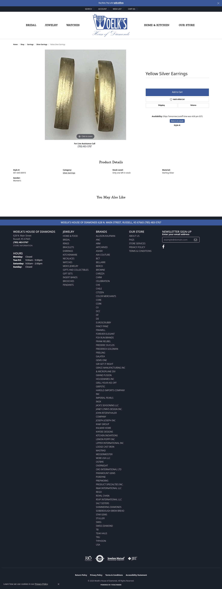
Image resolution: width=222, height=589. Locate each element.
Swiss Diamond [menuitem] (104, 525)
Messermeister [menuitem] (104, 454)
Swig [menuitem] (98, 522)
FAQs (131, 239)
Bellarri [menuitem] (100, 262)
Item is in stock (177, 121)
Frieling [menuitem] (100, 352)
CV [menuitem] (97, 307)
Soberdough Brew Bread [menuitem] (110, 510)
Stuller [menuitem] (100, 518)
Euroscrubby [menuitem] (103, 322)
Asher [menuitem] (99, 251)
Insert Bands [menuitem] (70, 277)
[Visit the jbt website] (132, 558)
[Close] (218, 3)
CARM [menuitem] (99, 277)
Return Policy (81, 575)
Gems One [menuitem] (101, 360)
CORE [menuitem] (98, 299)
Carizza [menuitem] (100, 273)
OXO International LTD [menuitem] (108, 469)
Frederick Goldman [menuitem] (107, 348)
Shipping (161, 105)
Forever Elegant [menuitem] (105, 333)
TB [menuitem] (97, 529)
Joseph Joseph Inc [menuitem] (106, 420)
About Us (134, 235)
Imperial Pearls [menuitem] (104, 397)
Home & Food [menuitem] (70, 235)
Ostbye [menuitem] (100, 461)
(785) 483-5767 (85, 146)
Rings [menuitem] (66, 243)
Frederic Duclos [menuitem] (105, 345)
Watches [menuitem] (67, 262)
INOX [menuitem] (98, 401)
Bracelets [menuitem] (68, 247)
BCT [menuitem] (98, 258)
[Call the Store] (20, 242)
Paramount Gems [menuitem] (105, 473)
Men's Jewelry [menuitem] (70, 266)
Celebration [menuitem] (103, 281)
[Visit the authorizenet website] (99, 558)
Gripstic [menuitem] (100, 386)
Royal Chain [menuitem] (102, 495)
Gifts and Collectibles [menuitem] (75, 269)
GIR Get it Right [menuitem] (104, 363)
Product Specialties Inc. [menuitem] (109, 484)
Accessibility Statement (136, 575)
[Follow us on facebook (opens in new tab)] (163, 246)
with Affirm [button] (119, 3)
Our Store (187, 25)
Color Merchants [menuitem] (106, 296)
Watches (73, 25)
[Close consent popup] (58, 584)
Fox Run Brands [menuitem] (105, 337)
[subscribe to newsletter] (195, 239)
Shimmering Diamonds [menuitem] (108, 507)
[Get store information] (23, 245)
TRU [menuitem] (98, 537)
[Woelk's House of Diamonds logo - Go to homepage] (111, 25)
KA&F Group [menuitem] (102, 424)
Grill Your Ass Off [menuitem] (106, 382)
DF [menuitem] (97, 315)
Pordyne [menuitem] (101, 476)
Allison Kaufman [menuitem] (105, 235)
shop (22, 44)
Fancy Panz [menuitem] (102, 326)
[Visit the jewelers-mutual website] (116, 558)
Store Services (137, 243)
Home (15, 44)
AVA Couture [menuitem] (103, 254)
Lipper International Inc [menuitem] (110, 443)
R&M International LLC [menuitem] (109, 488)
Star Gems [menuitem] (101, 514)
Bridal (31, 25)
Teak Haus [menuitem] (101, 533)
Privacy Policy (137, 247)
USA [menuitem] (98, 544)
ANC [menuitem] (98, 239)
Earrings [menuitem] (68, 251)
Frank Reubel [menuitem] (103, 341)
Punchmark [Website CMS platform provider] (116, 585)
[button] (89, 9)
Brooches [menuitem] (68, 281)
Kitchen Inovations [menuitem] (107, 435)
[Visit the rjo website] (88, 558)
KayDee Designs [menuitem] (104, 431)
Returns (193, 105)
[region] (85, 95)
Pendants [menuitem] (68, 284)
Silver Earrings (41, 44)
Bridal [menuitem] (66, 239)
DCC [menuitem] (98, 311)
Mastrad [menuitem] (101, 450)
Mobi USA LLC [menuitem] (103, 458)
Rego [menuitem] (99, 492)
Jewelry (51, 25)
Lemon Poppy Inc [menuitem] (105, 439)
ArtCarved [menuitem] (102, 247)
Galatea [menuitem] (100, 356)
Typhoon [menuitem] (101, 540)
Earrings (30, 44)
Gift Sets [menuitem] (68, 273)
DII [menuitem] (97, 318)
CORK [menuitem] (99, 303)
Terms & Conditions (140, 251)
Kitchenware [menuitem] (70, 254)
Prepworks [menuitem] (102, 480)
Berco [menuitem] (99, 266)
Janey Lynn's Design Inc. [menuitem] (109, 409)
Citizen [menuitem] (100, 292)
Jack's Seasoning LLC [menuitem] (107, 405)
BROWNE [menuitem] (100, 269)
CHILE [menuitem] (99, 288)
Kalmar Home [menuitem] (103, 428)
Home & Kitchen (156, 25)
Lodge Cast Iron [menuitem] (105, 446)
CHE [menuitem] (98, 284)
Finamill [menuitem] (101, 330)
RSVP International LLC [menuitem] (109, 499)
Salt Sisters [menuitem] (102, 503)
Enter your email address (175, 234)
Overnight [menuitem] (102, 465)
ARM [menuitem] (98, 243)
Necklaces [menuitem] (69, 258)
